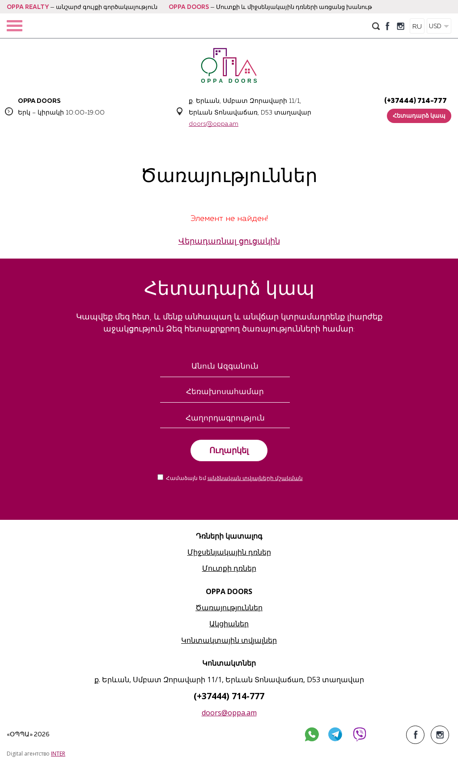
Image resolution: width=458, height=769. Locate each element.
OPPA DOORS (189, 7)
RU (417, 26)
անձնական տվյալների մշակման (255, 478)
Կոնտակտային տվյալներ (229, 640)
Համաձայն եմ (234, 478)
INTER (58, 753)
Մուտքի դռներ (229, 568)
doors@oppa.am (213, 124)
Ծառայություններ (229, 607)
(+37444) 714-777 (415, 101)
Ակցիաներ (229, 624)
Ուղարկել (229, 450)
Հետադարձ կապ (419, 116)
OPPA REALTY (28, 7)
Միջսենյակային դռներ (229, 552)
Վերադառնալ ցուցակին (229, 242)
